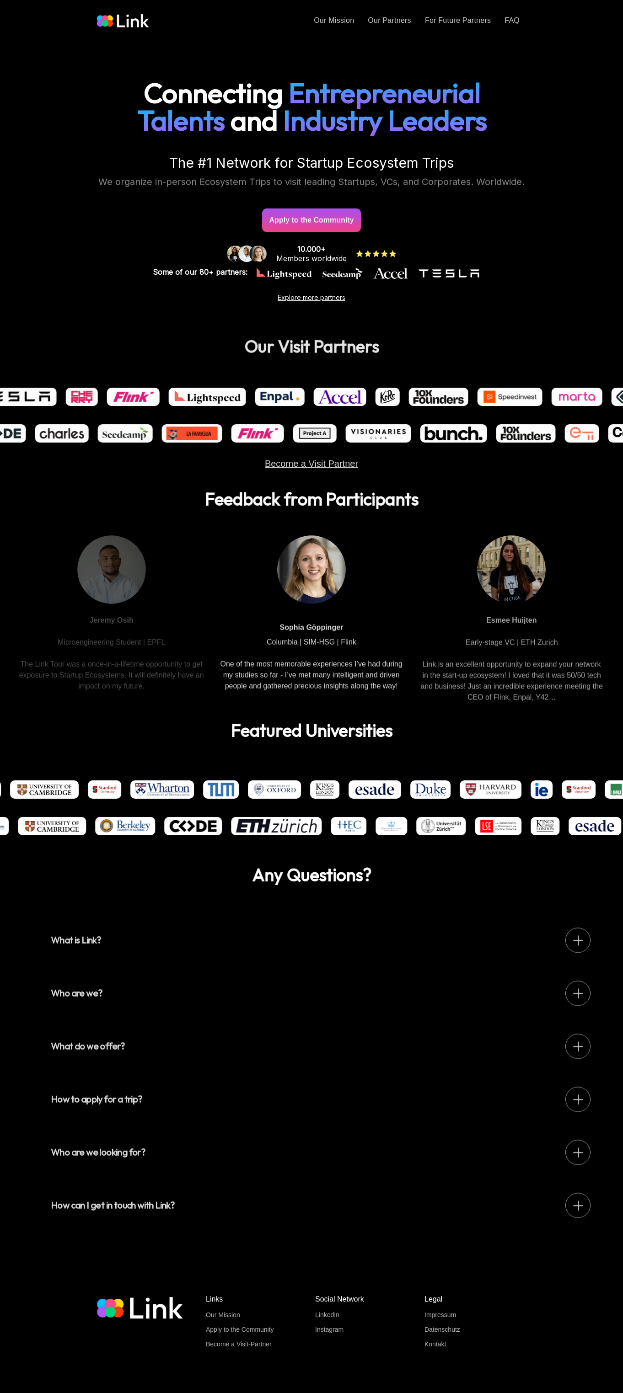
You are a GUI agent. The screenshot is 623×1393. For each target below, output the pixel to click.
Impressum (440, 1314)
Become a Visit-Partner (239, 1344)
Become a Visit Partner (311, 472)
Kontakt (435, 1344)
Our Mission (334, 20)
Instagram (329, 1329)
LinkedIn (327, 1314)
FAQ (512, 20)
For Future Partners (458, 20)
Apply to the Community (240, 1329)
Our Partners (389, 20)
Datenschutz (442, 1329)
